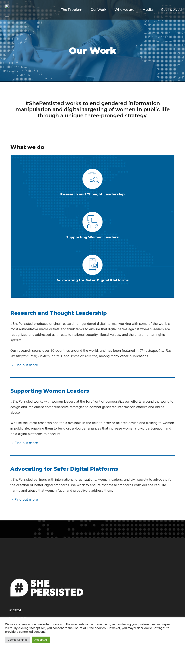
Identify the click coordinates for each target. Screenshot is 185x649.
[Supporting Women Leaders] (92, 223)
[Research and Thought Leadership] (92, 180)
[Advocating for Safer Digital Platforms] (92, 266)
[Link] (26, 10)
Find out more (26, 365)
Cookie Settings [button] (18, 639)
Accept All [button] (40, 639)
